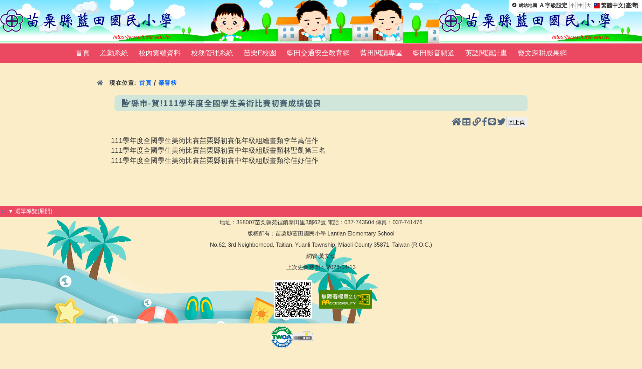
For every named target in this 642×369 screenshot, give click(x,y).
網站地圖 (528, 5)
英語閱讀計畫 (486, 53)
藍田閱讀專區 (381, 53)
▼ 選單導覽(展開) (30, 211)
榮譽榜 (167, 83)
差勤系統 (114, 53)
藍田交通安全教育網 (318, 53)
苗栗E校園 (260, 53)
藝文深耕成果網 (542, 53)
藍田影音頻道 (434, 53)
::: (4, 211)
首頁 (83, 53)
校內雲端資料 (160, 53)
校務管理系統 (212, 53)
